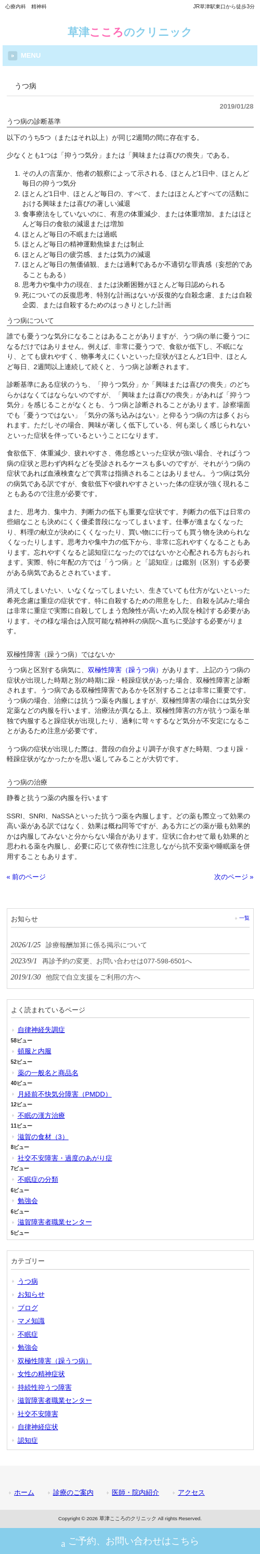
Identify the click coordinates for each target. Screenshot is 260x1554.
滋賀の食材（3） (43, 1137)
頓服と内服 (34, 1051)
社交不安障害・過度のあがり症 (65, 1158)
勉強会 (28, 1201)
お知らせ (31, 1294)
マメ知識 (31, 1321)
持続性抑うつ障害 (45, 1387)
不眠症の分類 (38, 1179)
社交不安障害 (38, 1414)
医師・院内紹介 (135, 1492)
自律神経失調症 (41, 1030)
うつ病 (28, 1281)
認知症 (28, 1440)
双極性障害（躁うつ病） (125, 670)
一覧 (244, 918)
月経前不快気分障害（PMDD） (65, 1094)
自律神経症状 (38, 1427)
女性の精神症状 (41, 1374)
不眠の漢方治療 (41, 1115)
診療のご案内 (73, 1492)
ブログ (28, 1308)
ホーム (24, 1492)
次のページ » (234, 877)
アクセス (191, 1492)
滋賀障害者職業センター (55, 1222)
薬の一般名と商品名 (48, 1073)
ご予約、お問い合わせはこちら (130, 1542)
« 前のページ (26, 877)
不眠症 (28, 1334)
